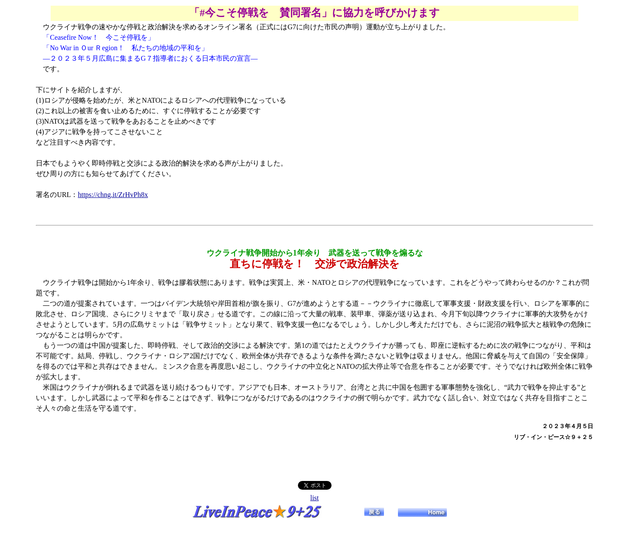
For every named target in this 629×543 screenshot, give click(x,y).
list (314, 497)
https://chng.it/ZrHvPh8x (113, 194)
